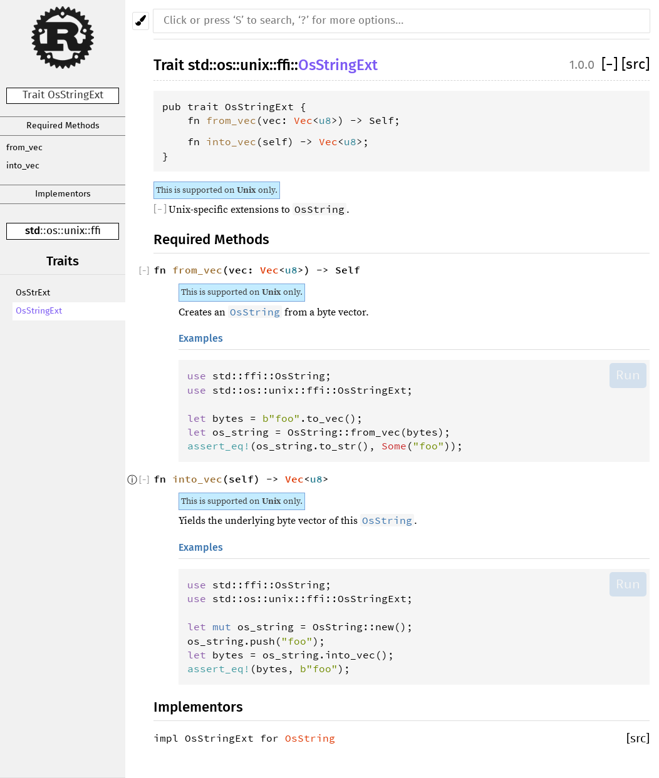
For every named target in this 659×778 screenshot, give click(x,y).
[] (611, 65)
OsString (310, 738)
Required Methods (63, 125)
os (52, 231)
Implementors (63, 194)
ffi (96, 231)
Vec (303, 120)
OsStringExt (39, 311)
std (32, 230)
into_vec (22, 165)
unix (74, 231)
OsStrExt (33, 293)
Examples (201, 338)
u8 (325, 120)
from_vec (24, 147)
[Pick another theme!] (140, 21)
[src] (635, 65)
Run (628, 375)
